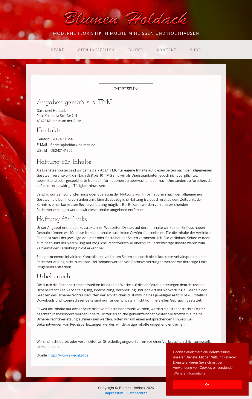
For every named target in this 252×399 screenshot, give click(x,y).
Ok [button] (207, 384)
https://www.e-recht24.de (68, 355)
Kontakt (166, 49)
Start (58, 49)
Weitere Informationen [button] (190, 373)
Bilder (135, 49)
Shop (195, 49)
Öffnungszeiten (96, 49)
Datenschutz (137, 393)
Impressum (114, 393)
